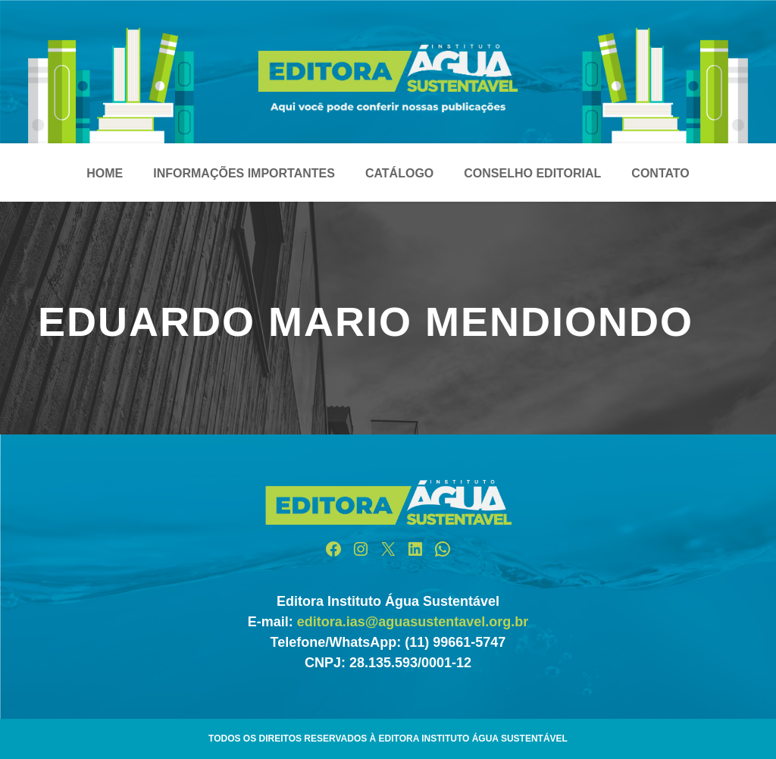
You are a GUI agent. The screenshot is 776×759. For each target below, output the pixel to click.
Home (104, 173)
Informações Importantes (244, 173)
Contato (660, 173)
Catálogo (399, 173)
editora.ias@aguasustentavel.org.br (413, 621)
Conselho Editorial (532, 173)
